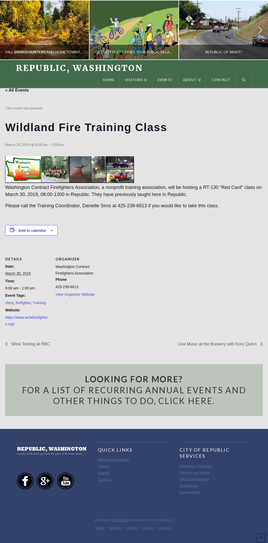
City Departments (194, 479)
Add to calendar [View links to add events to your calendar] (32, 230)
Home (100, 528)
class (9, 303)
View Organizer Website (75, 294)
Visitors (116, 528)
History (104, 466)
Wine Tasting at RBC (30, 344)
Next (257, 30)
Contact (104, 479)
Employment (190, 492)
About (148, 528)
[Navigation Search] (244, 80)
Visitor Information (113, 459)
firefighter (23, 303)
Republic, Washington (79, 68)
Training (39, 303)
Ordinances (189, 485)
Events (103, 473)
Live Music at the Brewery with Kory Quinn (218, 344)
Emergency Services (196, 465)
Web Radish (121, 520)
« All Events (17, 90)
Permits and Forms (195, 472)
